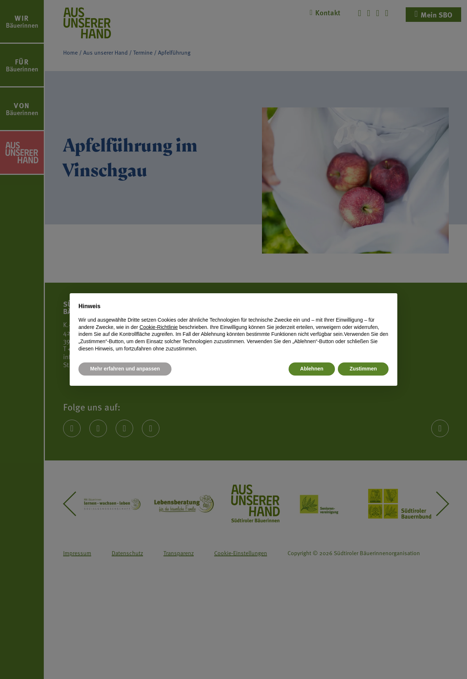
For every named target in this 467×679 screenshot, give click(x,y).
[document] (233, 327)
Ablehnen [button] (312, 369)
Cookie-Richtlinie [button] (158, 327)
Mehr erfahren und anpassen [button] (125, 369)
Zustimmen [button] (363, 369)
